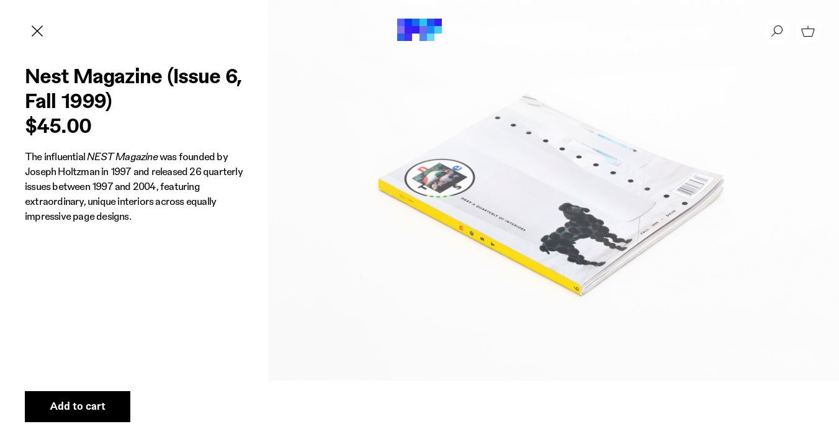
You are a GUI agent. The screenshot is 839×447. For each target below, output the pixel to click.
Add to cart (77, 406)
